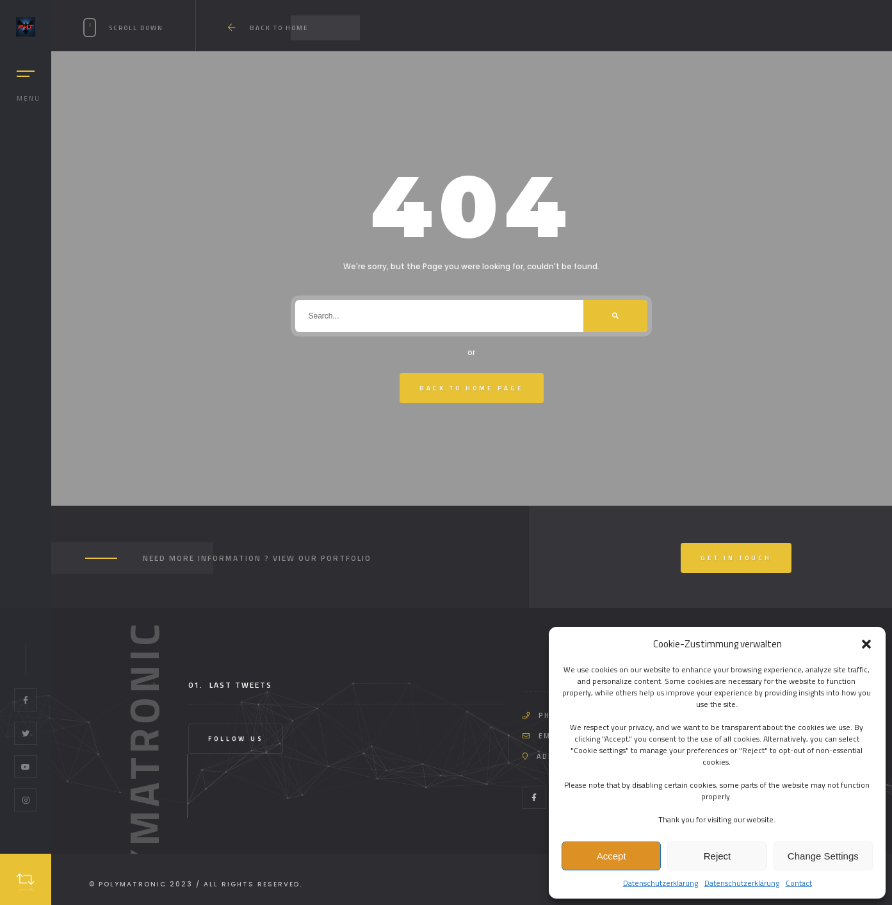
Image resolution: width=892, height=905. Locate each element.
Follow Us (235, 738)
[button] (866, 644)
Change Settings (823, 856)
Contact (799, 883)
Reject (717, 856)
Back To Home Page (471, 388)
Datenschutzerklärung (660, 883)
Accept (611, 856)
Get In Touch (736, 558)
